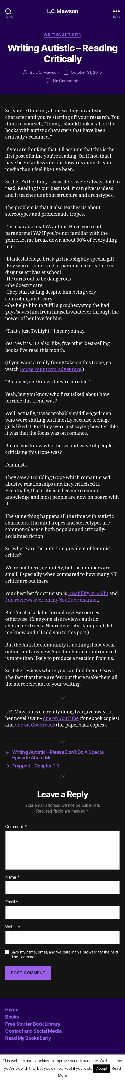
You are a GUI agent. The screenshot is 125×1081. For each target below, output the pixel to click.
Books (12, 1017)
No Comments (66, 80)
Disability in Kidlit (88, 594)
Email (11, 902)
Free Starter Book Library (33, 1024)
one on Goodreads (35, 725)
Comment (16, 826)
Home (11, 1010)
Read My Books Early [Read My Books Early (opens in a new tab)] (28, 1038)
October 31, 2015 (86, 72)
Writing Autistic (62, 35)
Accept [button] (101, 1068)
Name (12, 877)
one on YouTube (61, 719)
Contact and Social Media (33, 1031)
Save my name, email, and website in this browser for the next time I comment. (64, 955)
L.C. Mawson (62, 11)
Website (12, 927)
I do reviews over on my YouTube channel (51, 600)
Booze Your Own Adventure (50, 370)
